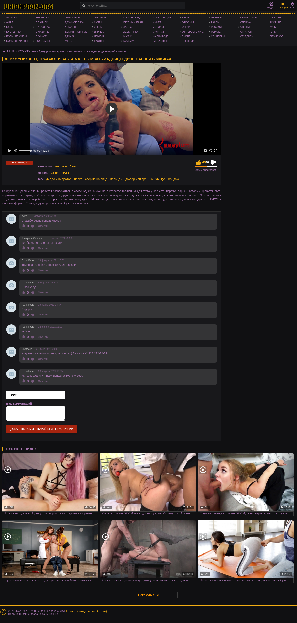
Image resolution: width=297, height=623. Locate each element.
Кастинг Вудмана (135, 17)
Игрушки (100, 31)
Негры (186, 17)
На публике (160, 41)
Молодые (159, 27)
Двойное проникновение (77, 22)
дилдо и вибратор (58, 179)
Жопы (98, 22)
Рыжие (215, 31)
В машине (42, 31)
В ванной (42, 22)
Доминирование (76, 31)
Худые (274, 27)
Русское (217, 27)
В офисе (41, 36)
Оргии (186, 27)
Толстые (275, 17)
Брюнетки (42, 17)
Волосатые (43, 41)
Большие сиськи (17, 36)
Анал (9, 22)
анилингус (158, 179)
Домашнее (72, 27)
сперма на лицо (96, 179)
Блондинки (14, 31)
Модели (271, 5)
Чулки (274, 31)
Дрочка (69, 36)
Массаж (128, 41)
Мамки (127, 36)
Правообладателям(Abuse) (86, 611)
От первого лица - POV (194, 31)
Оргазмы (188, 22)
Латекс (128, 27)
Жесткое (100, 17)
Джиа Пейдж (60, 172)
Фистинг (275, 22)
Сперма (245, 22)
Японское (276, 36)
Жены (68, 41)
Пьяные (216, 17)
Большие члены (17, 41)
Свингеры (218, 36)
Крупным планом (135, 22)
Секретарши (248, 17)
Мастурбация (162, 17)
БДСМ (9, 27)
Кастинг (99, 41)
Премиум (188, 41)
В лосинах (43, 27)
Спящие (245, 27)
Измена (99, 36)
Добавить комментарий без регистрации (41, 429)
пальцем (116, 179)
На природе (160, 36)
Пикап (186, 36)
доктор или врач (136, 179)
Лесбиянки (130, 31)
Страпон (246, 31)
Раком (215, 22)
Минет (157, 22)
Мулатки (158, 31)
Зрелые (99, 27)
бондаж (173, 179)
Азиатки (11, 17)
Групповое (72, 17)
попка (78, 179)
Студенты (247, 36)
